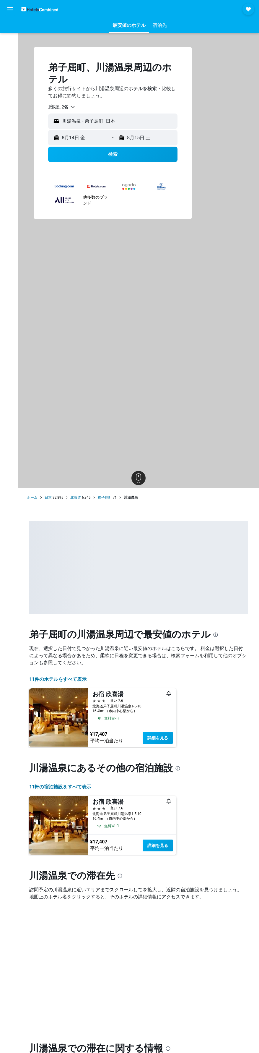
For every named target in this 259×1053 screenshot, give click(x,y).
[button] (10, 9)
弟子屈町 (107, 497)
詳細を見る (160, 738)
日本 (50, 497)
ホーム (34, 497)
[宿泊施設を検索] (10, 40)
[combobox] (64, 107)
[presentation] (218, 634)
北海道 (78, 497)
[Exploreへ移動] (10, 77)
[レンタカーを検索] (10, 52)
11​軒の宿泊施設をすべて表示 (63, 787)
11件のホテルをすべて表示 (60, 679)
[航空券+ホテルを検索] (10, 64)
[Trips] (10, 94)
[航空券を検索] (10, 27)
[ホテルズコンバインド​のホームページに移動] (39, 9)
